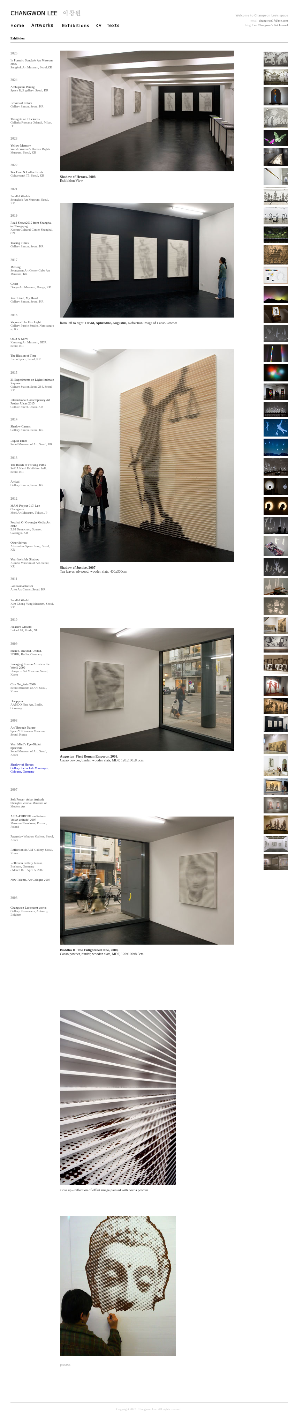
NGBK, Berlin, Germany (26, 652)
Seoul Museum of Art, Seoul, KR (31, 442)
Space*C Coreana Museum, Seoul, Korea (27, 731)
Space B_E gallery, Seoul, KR (29, 88)
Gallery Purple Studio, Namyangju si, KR (32, 325)
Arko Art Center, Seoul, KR (27, 587)
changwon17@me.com (273, 20)
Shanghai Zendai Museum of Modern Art (28, 803)
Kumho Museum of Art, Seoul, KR (30, 563)
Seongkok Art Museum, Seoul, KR (29, 199)
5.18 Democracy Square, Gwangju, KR (30, 528)
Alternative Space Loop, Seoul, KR (30, 546)
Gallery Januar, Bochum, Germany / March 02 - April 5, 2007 (27, 866)
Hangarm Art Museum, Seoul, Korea (30, 669)
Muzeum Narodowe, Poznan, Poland (28, 821)
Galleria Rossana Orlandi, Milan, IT (31, 122)
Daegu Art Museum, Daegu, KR (30, 285)
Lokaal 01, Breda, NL (24, 628)
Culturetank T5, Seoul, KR (27, 173)
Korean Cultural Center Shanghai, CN (31, 228)
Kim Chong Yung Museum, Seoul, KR (32, 603)
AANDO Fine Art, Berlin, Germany (26, 704)
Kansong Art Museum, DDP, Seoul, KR (28, 342)
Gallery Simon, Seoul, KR (27, 104)
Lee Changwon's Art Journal (270, 25)
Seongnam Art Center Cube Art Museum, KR (30, 270)
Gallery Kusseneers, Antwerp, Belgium (29, 911)
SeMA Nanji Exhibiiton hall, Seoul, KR (28, 468)
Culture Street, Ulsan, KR (30, 403)
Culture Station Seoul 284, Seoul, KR (32, 385)
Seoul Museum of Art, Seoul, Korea (28, 688)
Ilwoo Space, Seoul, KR (25, 357)
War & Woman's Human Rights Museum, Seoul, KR (30, 149)
